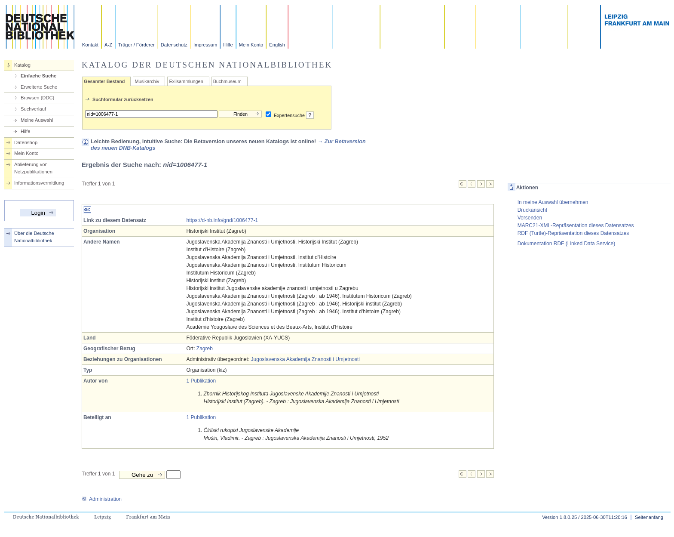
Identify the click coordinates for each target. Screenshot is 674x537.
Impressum (205, 44)
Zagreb (204, 349)
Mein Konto (251, 44)
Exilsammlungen (186, 81)
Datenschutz (174, 44)
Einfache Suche (38, 75)
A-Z (108, 44)
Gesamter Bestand (104, 81)
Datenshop (25, 142)
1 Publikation (201, 381)
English (277, 44)
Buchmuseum (227, 81)
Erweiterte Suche (39, 87)
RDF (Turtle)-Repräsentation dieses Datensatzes (573, 233)
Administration (102, 499)
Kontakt (90, 44)
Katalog (22, 65)
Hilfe (228, 44)
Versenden (530, 218)
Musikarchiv (147, 81)
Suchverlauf (33, 108)
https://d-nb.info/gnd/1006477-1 (222, 220)
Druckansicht (532, 210)
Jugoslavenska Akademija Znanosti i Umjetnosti (305, 359)
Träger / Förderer (136, 44)
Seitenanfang (649, 517)
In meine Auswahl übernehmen (553, 202)
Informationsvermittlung (39, 182)
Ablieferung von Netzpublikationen (33, 168)
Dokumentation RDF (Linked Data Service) (566, 244)
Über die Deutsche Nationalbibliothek (34, 237)
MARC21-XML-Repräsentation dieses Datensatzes (576, 225)
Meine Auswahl (37, 120)
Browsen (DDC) (37, 97)
